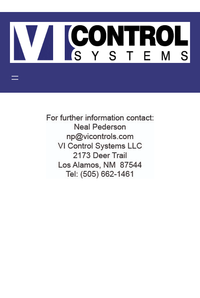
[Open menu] (15, 78)
